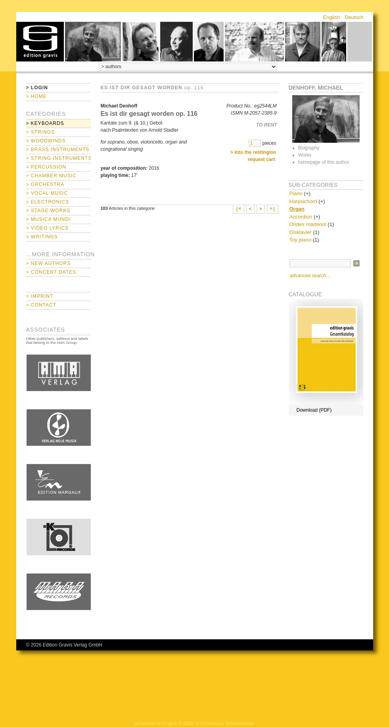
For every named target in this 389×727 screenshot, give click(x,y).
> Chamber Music (51, 175)
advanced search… (310, 275)
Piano (296, 193)
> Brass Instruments (58, 149)
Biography (309, 148)
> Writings (42, 237)
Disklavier (300, 232)
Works (305, 155)
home (40, 41)
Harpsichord (303, 201)
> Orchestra (45, 184)
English (331, 17)
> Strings (40, 132)
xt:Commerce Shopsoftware (224, 723)
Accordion (300, 217)
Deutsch (354, 17)
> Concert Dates (51, 272)
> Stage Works (48, 210)
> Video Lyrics (47, 228)
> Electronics (47, 202)
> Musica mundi (48, 219)
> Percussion (46, 167)
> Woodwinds (46, 141)
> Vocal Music (47, 193)
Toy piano (300, 240)
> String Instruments (58, 158)
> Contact (41, 305)
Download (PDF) (314, 410)
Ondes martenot (307, 224)
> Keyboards (45, 123)
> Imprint (40, 296)
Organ (297, 209)
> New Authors (48, 263)
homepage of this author (323, 162)
